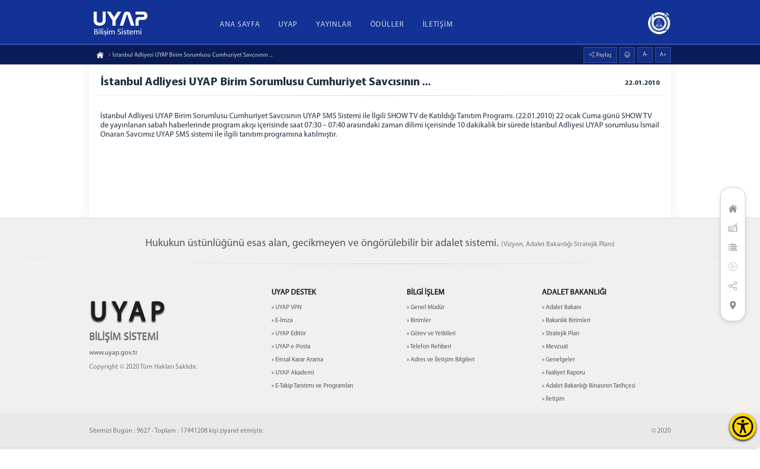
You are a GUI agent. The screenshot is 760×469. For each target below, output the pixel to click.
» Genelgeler (558, 381)
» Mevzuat (555, 368)
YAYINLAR (334, 25)
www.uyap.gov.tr (113, 374)
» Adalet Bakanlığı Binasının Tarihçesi (588, 407)
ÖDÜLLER (387, 25)
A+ (663, 55)
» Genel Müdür (425, 329)
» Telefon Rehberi (429, 368)
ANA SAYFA (240, 25)
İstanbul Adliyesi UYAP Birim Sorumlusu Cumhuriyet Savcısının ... (190, 55)
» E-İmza (282, 342)
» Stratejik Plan (560, 355)
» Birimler (419, 342)
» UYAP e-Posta (290, 368)
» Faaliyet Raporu (563, 394)
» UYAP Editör (288, 355)
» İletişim (553, 420)
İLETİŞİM (438, 25)
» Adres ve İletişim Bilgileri (441, 381)
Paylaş (603, 55)
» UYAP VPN (286, 329)
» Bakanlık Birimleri (566, 342)
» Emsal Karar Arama (297, 381)
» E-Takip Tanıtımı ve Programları (312, 407)
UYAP (288, 25)
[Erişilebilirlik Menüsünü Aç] (742, 426)
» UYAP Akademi (292, 394)
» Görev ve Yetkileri (431, 355)
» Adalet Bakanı (561, 329)
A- (645, 55)
